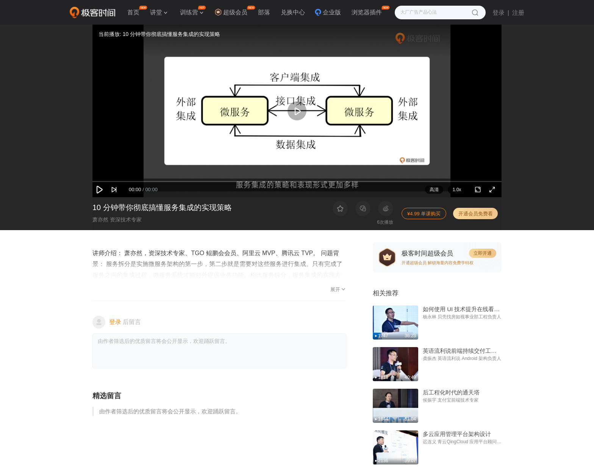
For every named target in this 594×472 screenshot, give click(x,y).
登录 (498, 12)
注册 (518, 12)
